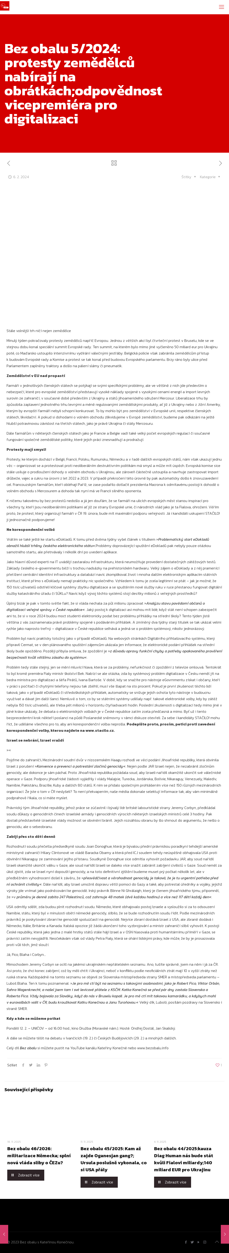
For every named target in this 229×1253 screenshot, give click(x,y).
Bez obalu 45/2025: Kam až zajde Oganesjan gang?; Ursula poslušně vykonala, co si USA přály (114, 1159)
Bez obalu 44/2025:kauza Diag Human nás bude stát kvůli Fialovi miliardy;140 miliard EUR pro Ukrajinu (183, 1159)
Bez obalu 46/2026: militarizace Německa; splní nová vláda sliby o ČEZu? (39, 1155)
